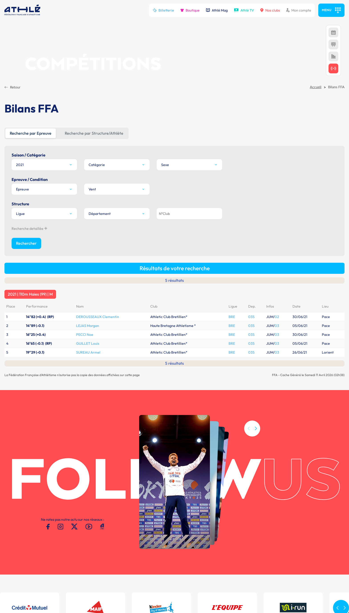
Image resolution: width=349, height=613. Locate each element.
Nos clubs (270, 10)
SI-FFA (212, 549)
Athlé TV (244, 10)
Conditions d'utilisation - (24, 584)
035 (251, 200)
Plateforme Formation (225, 557)
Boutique (190, 10)
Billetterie (163, 10)
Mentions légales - (58, 584)
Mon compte (298, 10)
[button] (256, 332)
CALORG (214, 553)
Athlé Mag (217, 10)
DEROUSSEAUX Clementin (97, 200)
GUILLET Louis (87, 226)
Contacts (80, 584)
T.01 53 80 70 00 (99, 557)
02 (277, 200)
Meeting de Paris (278, 549)
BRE (232, 200)
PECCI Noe (84, 217)
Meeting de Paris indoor (283, 553)
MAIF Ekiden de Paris (281, 557)
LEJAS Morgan (87, 208)
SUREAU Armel (88, 235)
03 (277, 208)
